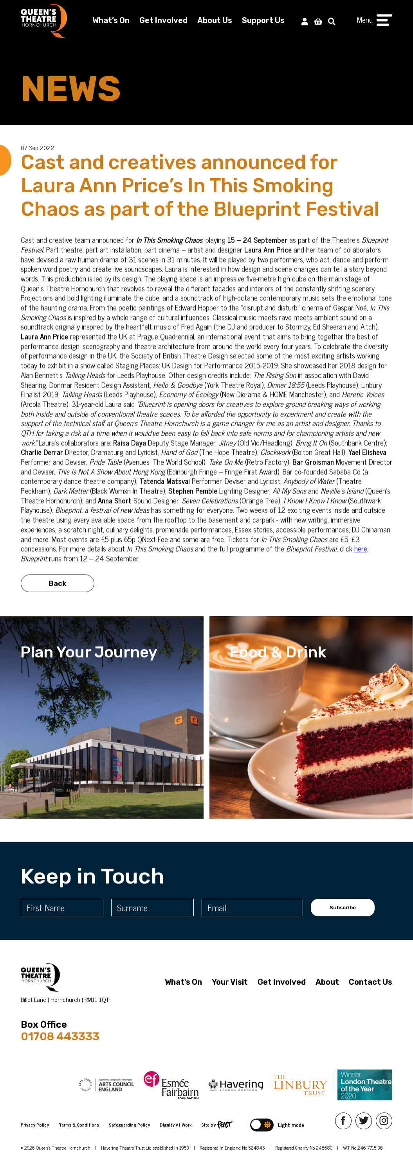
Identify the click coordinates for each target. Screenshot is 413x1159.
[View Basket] (318, 20)
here (360, 556)
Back (58, 591)
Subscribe (343, 907)
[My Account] (304, 20)
